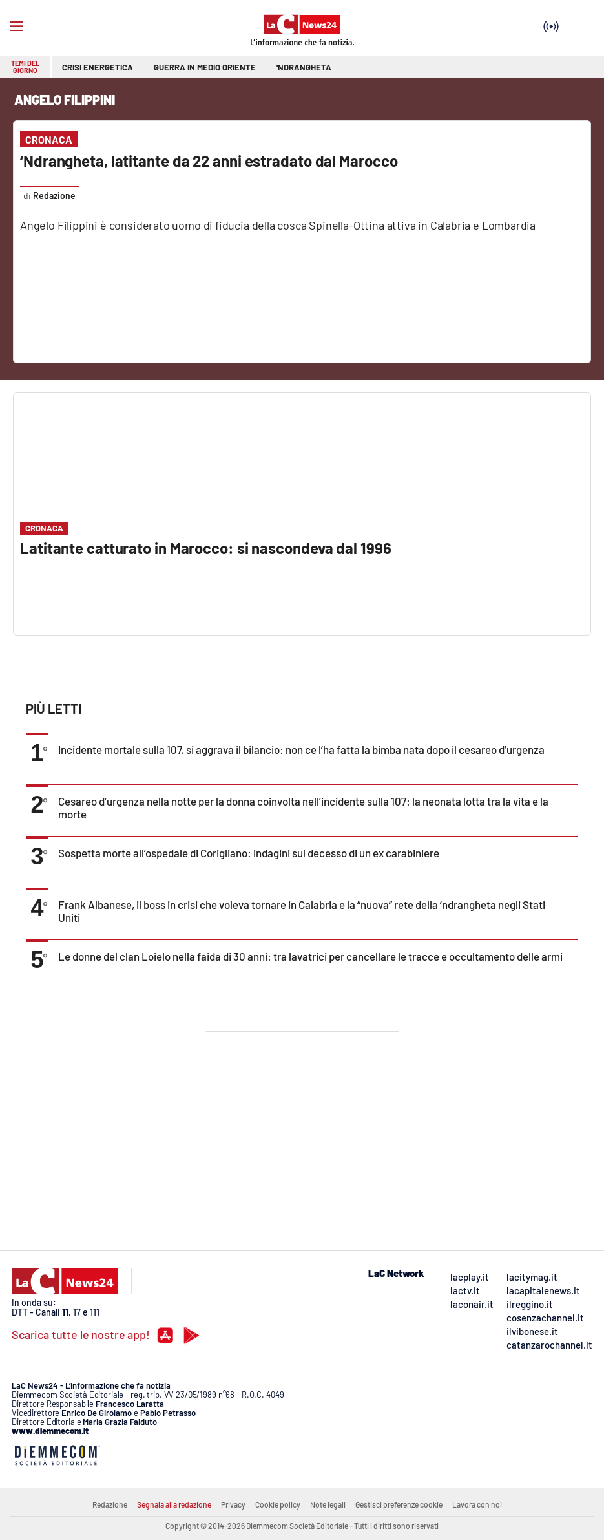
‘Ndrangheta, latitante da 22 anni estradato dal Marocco (209, 160)
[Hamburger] (16, 26)
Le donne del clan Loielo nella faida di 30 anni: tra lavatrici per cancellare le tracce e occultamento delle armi (310, 956)
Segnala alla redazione (174, 1504)
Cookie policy (277, 1504)
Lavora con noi (477, 1504)
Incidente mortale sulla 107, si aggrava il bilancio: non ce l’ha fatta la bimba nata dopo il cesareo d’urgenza (301, 749)
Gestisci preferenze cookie (399, 1504)
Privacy (233, 1504)
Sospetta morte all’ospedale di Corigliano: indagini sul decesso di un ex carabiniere (248, 852)
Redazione (109, 1504)
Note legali (328, 1504)
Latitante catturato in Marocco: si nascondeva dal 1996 (205, 548)
